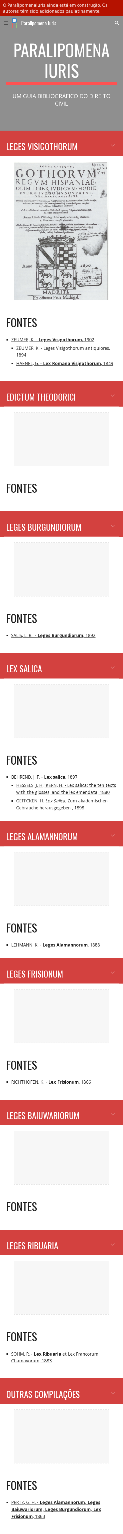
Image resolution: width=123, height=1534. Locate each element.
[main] (61, 62)
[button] (6, 23)
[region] (61, 8)
